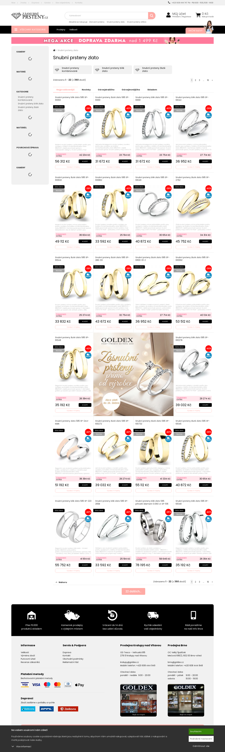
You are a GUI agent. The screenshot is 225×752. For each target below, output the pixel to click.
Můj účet (179, 14)
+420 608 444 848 (193, 664)
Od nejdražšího (108, 89)
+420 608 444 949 (145, 664)
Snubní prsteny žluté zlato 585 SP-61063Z (72, 178)
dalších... (133, 590)
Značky (23, 2)
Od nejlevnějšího (134, 89)
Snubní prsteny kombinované (25, 98)
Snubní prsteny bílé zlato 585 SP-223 (71, 501)
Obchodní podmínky (73, 657)
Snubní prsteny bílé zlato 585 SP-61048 (192, 501)
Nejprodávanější (66, 89)
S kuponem (61, 153)
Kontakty (79, 2)
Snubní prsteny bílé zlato (30, 103)
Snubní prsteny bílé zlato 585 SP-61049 (152, 178)
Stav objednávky (63, 2)
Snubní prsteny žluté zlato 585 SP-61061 (112, 98)
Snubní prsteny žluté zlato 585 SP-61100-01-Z (153, 258)
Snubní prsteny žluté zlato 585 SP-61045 (193, 421)
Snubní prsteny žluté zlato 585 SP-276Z (193, 178)
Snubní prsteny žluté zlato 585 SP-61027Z (112, 421)
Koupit (85, 161)
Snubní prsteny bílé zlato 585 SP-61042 (192, 98)
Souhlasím (196, 731)
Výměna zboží (28, 654)
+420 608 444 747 (177, 2)
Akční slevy (198, 31)
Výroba (47, 2)
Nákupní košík (208, 17)
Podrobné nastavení (201, 738)
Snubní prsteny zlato (116, 22)
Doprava (35, 2)
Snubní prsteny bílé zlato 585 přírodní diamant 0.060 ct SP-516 (152, 501)
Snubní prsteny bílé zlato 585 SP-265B (111, 501)
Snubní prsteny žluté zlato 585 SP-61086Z (112, 178)
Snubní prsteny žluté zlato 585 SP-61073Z (153, 421)
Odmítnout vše (201, 746)
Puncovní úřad (28, 657)
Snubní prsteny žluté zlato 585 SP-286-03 (112, 258)
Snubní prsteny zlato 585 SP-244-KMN (72, 421)
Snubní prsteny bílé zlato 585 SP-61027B (192, 338)
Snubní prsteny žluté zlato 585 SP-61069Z (193, 258)
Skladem (156, 89)
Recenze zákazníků (30, 661)
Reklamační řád (70, 661)
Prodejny (61, 29)
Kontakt (66, 654)
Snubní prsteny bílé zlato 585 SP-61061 (152, 98)
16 (208, 80)
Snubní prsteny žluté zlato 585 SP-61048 (72, 338)
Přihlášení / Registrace (181, 17)
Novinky (87, 89)
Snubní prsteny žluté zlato (28, 109)
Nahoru (61, 581)
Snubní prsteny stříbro (136, 22)
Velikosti (73, 29)
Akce (13, 2)
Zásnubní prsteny (96, 22)
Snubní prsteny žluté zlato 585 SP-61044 (72, 258)
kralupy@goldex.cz (129, 661)
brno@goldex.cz (176, 661)
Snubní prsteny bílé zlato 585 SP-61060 (71, 98)
